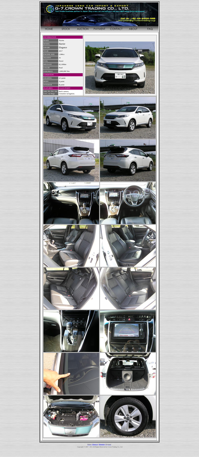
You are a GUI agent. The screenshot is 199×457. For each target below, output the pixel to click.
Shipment (102, 444)
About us (95, 444)
